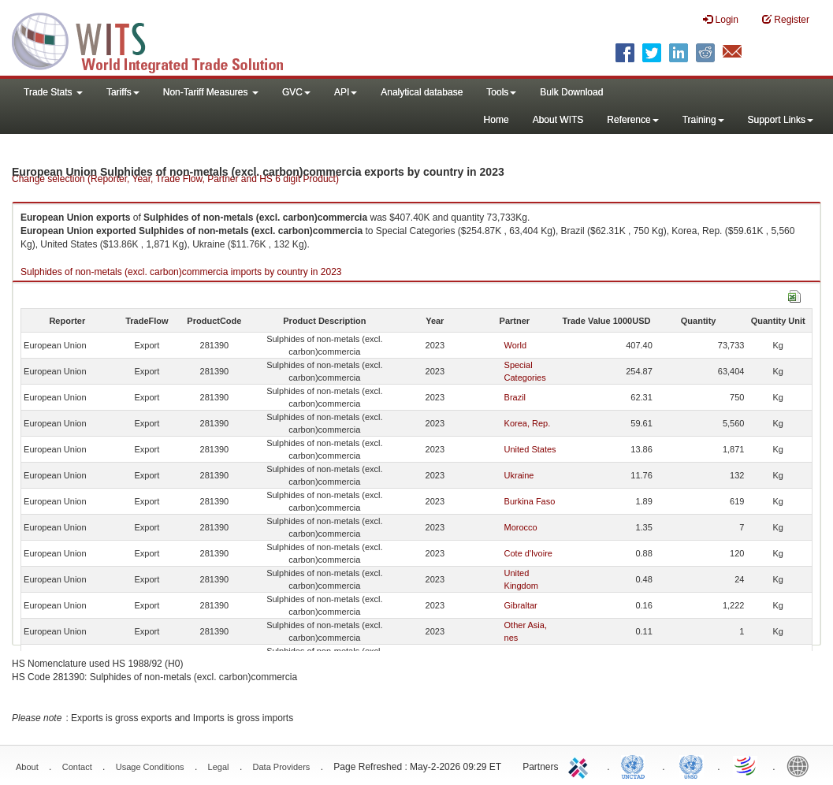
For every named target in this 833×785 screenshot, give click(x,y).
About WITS (558, 119)
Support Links (780, 119)
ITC (581, 765)
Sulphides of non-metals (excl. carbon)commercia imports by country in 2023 (181, 271)
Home (496, 119)
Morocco (520, 527)
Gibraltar (520, 605)
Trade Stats (53, 92)
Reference (632, 119)
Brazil (515, 397)
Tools (501, 92)
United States (530, 449)
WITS (157, 39)
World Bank (801, 765)
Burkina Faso (530, 501)
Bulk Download (571, 92)
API (345, 92)
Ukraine (519, 475)
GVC (296, 92)
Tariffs (122, 92)
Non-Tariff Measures (210, 92)
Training (703, 119)
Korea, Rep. (527, 423)
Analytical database (422, 92)
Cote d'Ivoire (528, 553)
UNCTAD (636, 765)
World (515, 345)
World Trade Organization (746, 765)
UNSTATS (691, 765)
